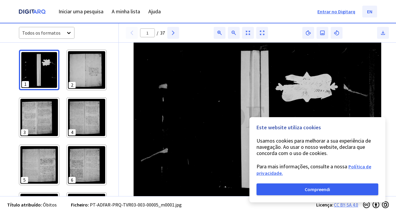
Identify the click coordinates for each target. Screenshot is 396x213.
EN (369, 11)
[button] (39, 70)
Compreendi (317, 189)
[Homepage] (32, 12)
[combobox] (22, 33)
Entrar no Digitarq (336, 11)
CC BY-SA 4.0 (346, 205)
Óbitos (50, 205)
